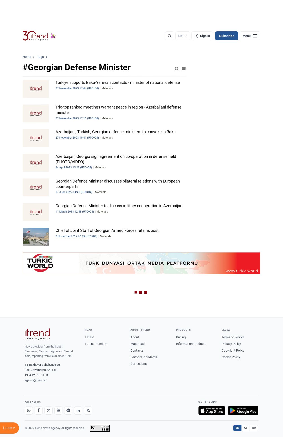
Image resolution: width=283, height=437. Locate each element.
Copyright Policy (233, 350)
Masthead (137, 344)
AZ (246, 427)
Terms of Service (233, 337)
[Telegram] (68, 411)
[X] (48, 411)
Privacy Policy (231, 344)
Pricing (181, 337)
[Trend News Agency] (37, 334)
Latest (89, 337)
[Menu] (250, 35)
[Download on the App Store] (211, 410)
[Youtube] (58, 411)
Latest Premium (96, 344)
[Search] (169, 35)
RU (254, 427)
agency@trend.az (36, 380)
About (134, 337)
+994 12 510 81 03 (36, 375)
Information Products (191, 344)
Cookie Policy (231, 357)
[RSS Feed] (88, 411)
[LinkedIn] (78, 411)
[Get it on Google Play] (243, 410)
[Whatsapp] (29, 411)
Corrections (138, 363)
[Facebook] (39, 411)
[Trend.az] (39, 36)
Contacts (136, 350)
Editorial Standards (143, 357)
